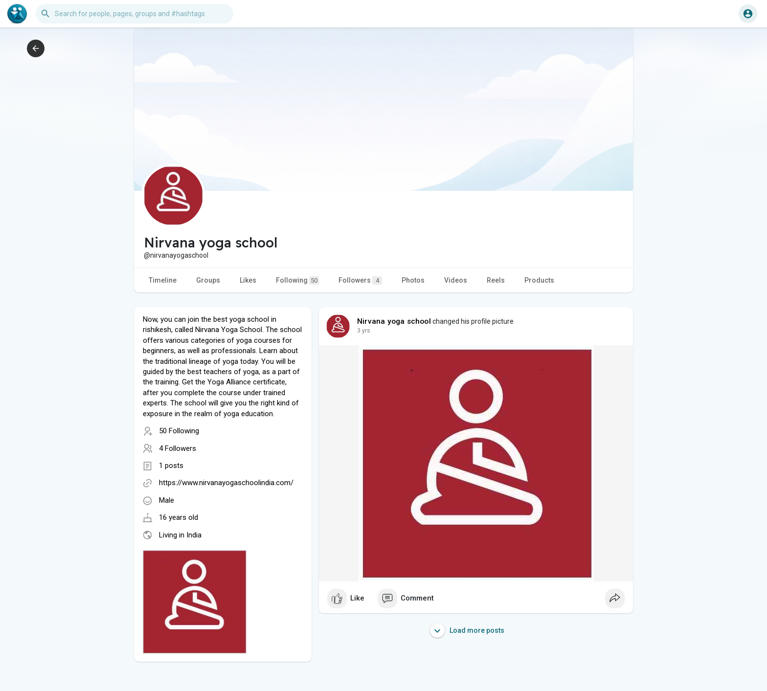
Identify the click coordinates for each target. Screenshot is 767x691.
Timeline (163, 280)
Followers (360, 280)
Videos (455, 280)
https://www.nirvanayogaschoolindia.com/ (226, 482)
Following (297, 280)
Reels (496, 280)
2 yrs (363, 330)
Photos (413, 280)
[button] (134, 13)
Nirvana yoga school (394, 321)
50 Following (179, 430)
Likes (248, 280)
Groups (208, 280)
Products (539, 280)
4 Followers (177, 448)
